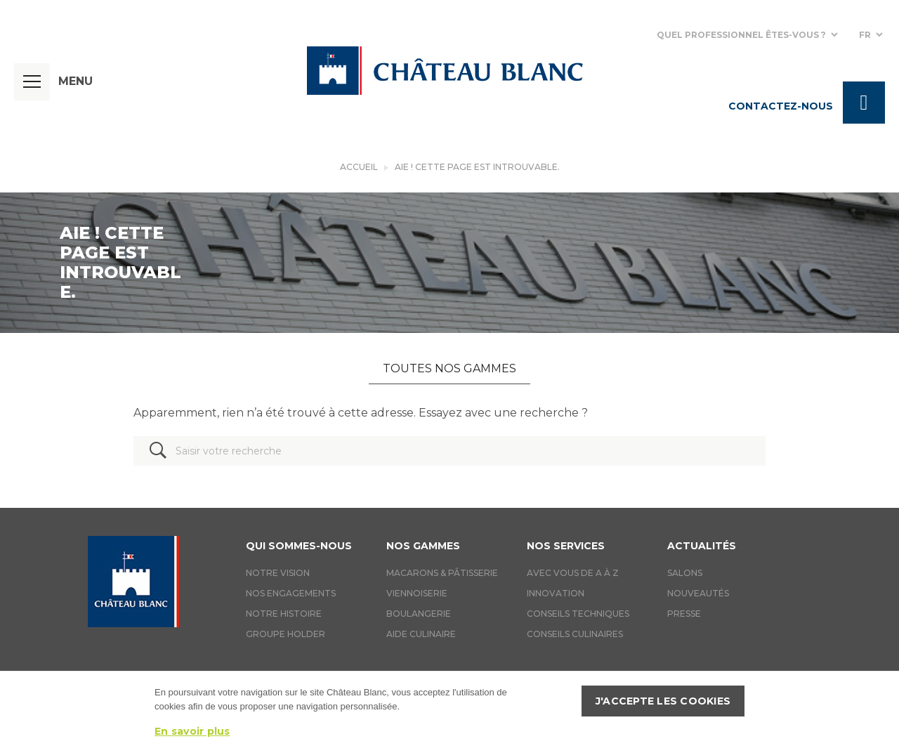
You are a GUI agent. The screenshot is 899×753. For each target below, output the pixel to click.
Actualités (701, 545)
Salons (684, 573)
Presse (684, 613)
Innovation (555, 593)
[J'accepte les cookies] (881, 712)
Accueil (359, 167)
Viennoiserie (416, 593)
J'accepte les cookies (663, 701)
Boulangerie (418, 613)
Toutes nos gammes (449, 368)
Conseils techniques (578, 613)
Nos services (566, 545)
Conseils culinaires (575, 634)
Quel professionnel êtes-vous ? (741, 35)
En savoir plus (192, 731)
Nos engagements (291, 593)
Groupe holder (285, 634)
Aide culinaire (421, 634)
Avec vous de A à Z (573, 573)
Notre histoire (284, 613)
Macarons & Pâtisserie (442, 573)
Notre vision (278, 573)
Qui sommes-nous (299, 545)
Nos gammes (423, 545)
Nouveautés (698, 593)
